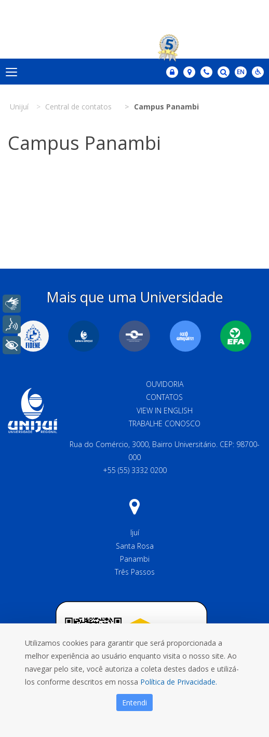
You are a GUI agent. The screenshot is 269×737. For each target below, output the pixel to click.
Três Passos (135, 572)
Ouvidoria (164, 384)
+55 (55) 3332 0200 (135, 470)
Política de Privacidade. (178, 682)
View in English (165, 410)
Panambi (135, 559)
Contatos (164, 397)
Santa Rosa (135, 546)
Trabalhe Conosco (164, 423)
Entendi (134, 702)
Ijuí (134, 532)
